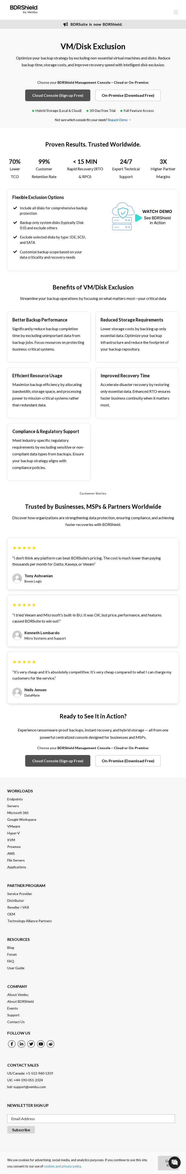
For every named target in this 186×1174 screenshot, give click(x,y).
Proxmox (14, 847)
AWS (11, 853)
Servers (13, 806)
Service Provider (19, 894)
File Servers (16, 860)
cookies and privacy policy (62, 1166)
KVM (11, 840)
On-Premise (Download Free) (128, 95)
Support (13, 1015)
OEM (11, 914)
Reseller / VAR (18, 907)
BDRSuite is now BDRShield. (93, 24)
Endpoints (15, 799)
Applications (16, 867)
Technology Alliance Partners (29, 921)
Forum (12, 954)
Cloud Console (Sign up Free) (57, 95)
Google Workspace (21, 819)
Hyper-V (13, 833)
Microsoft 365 (18, 813)
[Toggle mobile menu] (176, 12)
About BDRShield (20, 1001)
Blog (10, 947)
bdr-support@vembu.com (26, 1087)
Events (12, 1008)
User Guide (15, 968)
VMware (13, 826)
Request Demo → (120, 120)
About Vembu (17, 995)
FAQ (10, 961)
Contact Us (16, 1022)
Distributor (15, 900)
